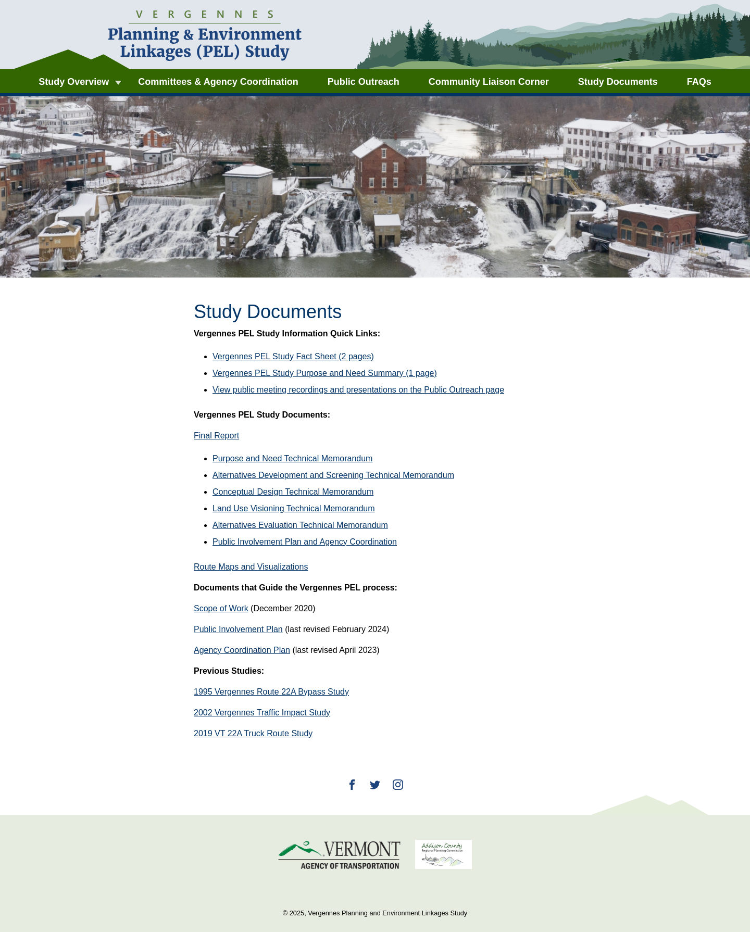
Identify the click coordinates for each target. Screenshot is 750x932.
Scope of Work (221, 608)
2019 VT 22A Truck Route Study (253, 733)
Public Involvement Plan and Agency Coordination (305, 541)
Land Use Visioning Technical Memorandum (294, 508)
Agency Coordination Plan (242, 650)
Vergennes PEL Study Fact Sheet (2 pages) (293, 356)
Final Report (216, 435)
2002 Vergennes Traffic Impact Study (262, 712)
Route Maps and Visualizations (251, 566)
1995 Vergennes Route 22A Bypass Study (271, 691)
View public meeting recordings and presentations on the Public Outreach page (358, 389)
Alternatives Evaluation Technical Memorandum (300, 525)
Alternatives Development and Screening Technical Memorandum (333, 475)
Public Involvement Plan (238, 629)
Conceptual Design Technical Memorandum (293, 491)
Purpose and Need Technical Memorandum (292, 458)
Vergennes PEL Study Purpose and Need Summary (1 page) (325, 373)
